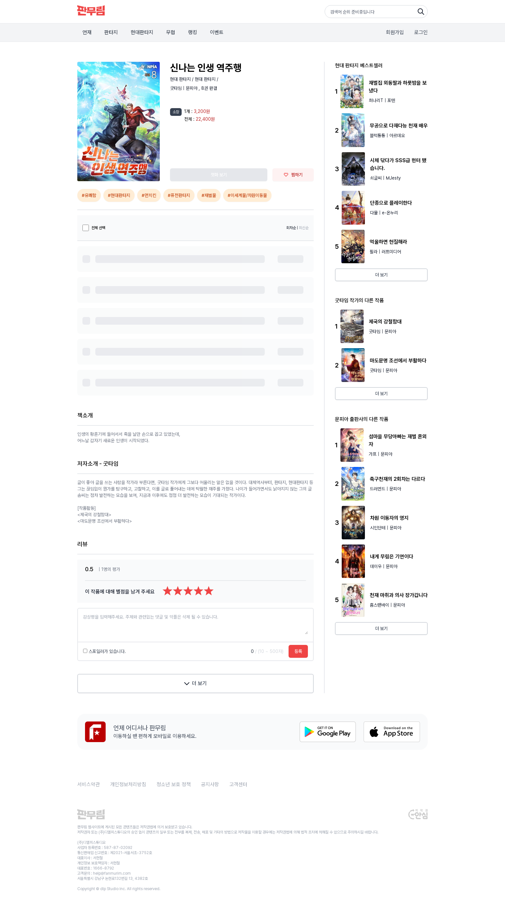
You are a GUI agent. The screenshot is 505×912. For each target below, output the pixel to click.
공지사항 (210, 784)
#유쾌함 (89, 195)
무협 (170, 32)
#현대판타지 (119, 195)
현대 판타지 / (182, 79)
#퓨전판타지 (179, 195)
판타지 (111, 32)
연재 (86, 32)
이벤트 (217, 32)
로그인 (421, 32)
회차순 (291, 228)
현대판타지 (142, 32)
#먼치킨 (149, 195)
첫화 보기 (219, 174)
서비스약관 (88, 784)
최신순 (304, 228)
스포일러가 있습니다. (104, 651)
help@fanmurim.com (112, 873)
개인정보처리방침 (128, 784)
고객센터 (238, 784)
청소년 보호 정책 (174, 784)
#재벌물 (209, 195)
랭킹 (192, 32)
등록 (298, 651)
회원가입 (395, 32)
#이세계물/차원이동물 (247, 195)
